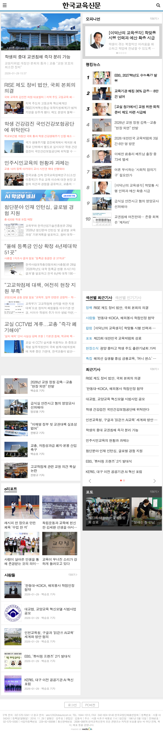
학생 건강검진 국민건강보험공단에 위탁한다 (117, 409)
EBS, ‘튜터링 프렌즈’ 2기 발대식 (109, 461)
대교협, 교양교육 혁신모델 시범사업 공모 (115, 399)
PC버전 (90, 705)
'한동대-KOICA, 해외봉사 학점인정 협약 (114, 388)
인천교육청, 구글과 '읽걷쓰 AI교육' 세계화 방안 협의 (122, 419)
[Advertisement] (40, 366)
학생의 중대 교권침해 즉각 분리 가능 (112, 430)
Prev (90, 481)
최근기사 (93, 369)
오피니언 (93, 19)
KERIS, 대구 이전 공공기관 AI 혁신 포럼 (114, 471)
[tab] (98, 298)
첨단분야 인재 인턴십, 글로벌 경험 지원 (114, 450)
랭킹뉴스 (93, 64)
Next (154, 481)
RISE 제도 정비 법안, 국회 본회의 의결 (113, 378)
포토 (89, 492)
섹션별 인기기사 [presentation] (128, 297)
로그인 (72, 705)
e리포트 (10, 488)
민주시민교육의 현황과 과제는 (107, 440)
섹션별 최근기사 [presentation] (99, 297)
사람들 (9, 575)
